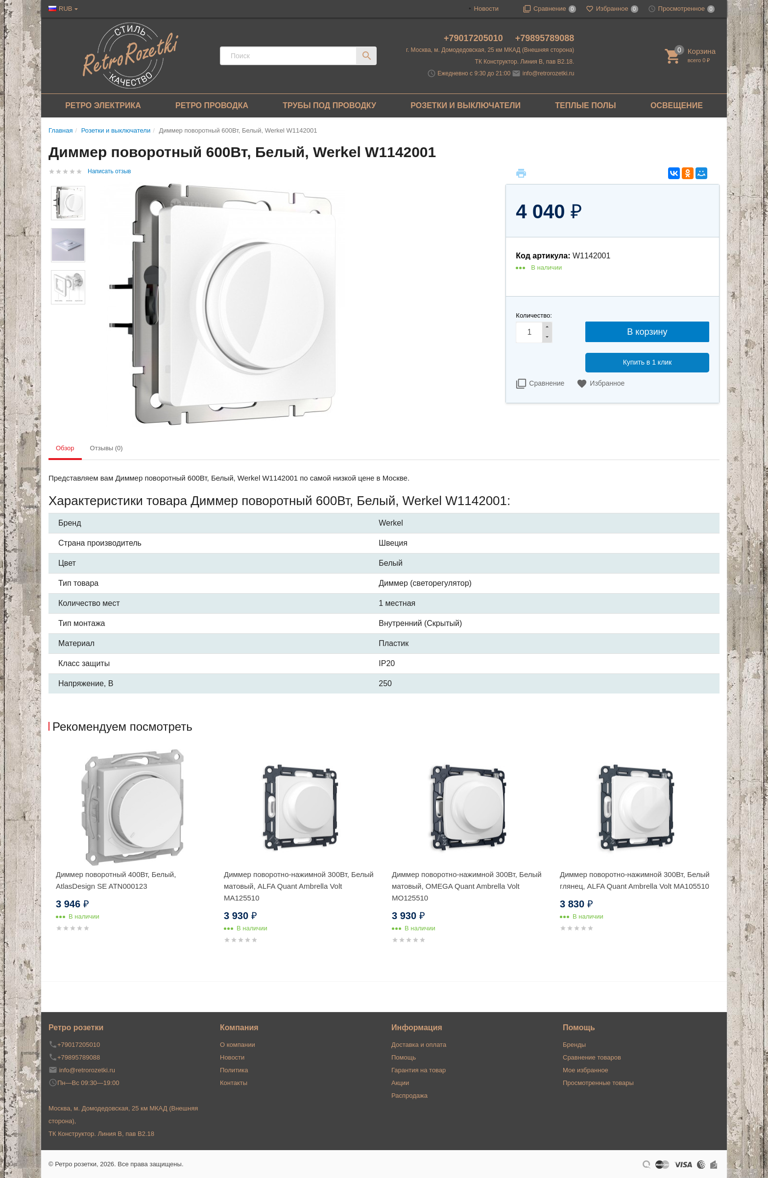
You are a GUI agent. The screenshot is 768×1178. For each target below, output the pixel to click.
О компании (237, 1044)
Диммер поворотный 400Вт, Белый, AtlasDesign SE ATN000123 (116, 880)
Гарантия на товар (418, 1070)
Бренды (574, 1044)
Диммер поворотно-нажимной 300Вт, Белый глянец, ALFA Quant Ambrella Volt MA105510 (635, 880)
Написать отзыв (109, 171)
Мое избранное (585, 1070)
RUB (65, 8)
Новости (486, 8)
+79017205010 (474, 38)
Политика (234, 1070)
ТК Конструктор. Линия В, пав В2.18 (101, 1133)
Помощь (403, 1057)
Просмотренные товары (598, 1082)
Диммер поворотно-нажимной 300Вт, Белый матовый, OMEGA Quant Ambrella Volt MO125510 (467, 886)
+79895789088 (545, 38)
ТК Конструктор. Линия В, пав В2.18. (525, 61)
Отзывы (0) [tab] (106, 448)
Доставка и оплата (418, 1044)
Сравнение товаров (592, 1057)
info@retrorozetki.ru (549, 73)
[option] (132, 852)
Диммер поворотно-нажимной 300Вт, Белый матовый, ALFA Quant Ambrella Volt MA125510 (299, 886)
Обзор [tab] (65, 448)
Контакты (233, 1082)
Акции (400, 1082)
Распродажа (409, 1095)
